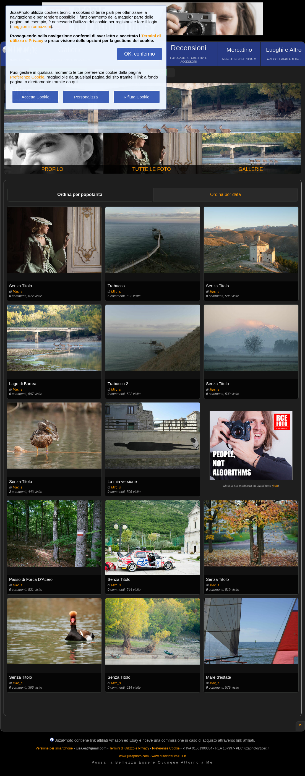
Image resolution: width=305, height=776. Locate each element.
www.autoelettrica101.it (169, 756)
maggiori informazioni (31, 26)
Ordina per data (225, 194)
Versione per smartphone (54, 748)
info (275, 485)
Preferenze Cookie (27, 77)
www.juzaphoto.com (134, 756)
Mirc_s (17, 292)
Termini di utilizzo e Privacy (129, 748)
